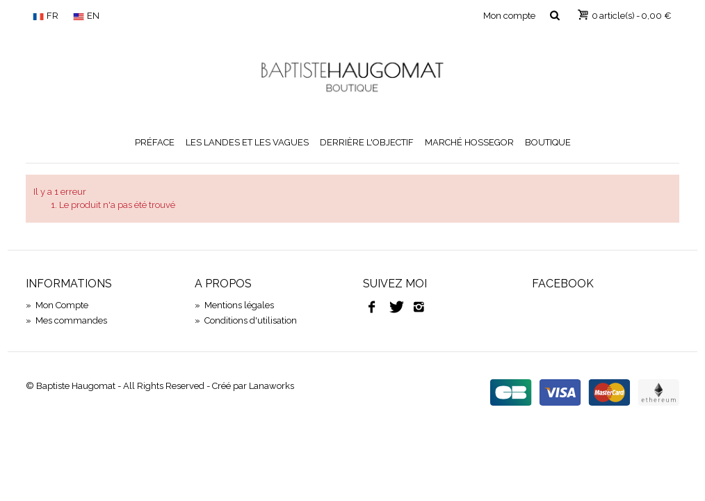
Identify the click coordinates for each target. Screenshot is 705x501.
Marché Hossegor (469, 142)
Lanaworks (271, 386)
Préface (155, 142)
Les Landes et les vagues (247, 142)
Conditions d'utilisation (246, 320)
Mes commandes (66, 320)
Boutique (548, 142)
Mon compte (509, 15)
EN (86, 15)
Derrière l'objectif (367, 142)
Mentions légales (234, 305)
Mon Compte (57, 305)
